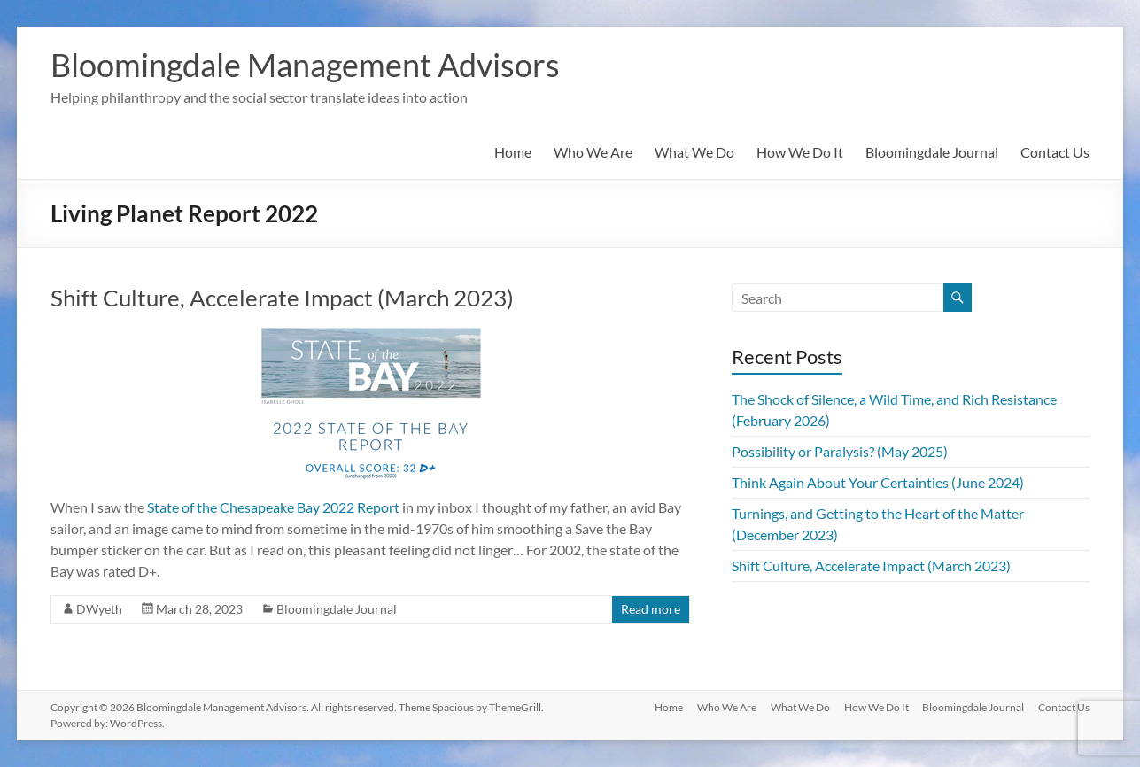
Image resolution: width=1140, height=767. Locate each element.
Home (512, 151)
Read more (650, 608)
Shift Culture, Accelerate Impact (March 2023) (282, 297)
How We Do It (799, 151)
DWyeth (99, 608)
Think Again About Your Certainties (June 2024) (878, 482)
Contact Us (1055, 151)
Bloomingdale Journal (931, 151)
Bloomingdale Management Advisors (305, 64)
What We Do (694, 151)
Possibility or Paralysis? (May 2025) (840, 451)
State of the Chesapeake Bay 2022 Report (273, 507)
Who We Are (593, 151)
